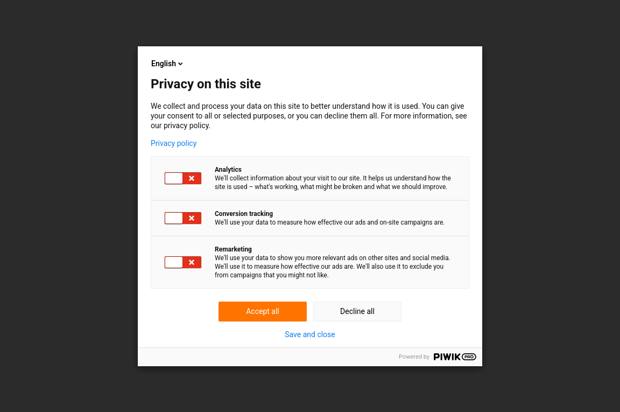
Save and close (310, 334)
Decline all (357, 311)
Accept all (262, 311)
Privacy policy (173, 143)
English (168, 63)
